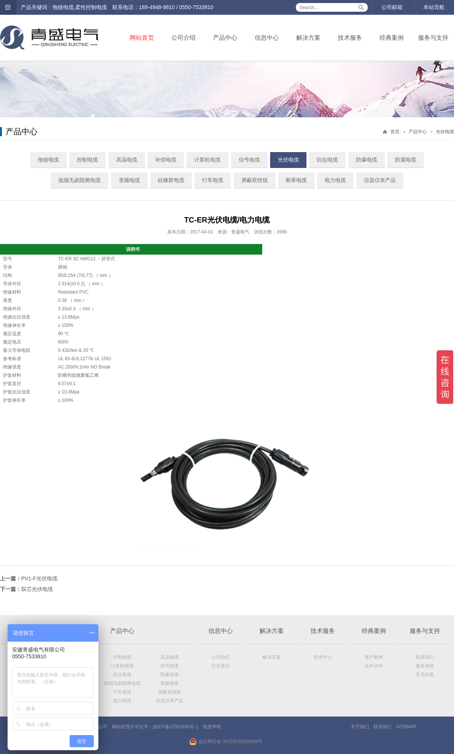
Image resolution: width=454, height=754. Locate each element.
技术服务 (350, 37)
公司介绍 (183, 37)
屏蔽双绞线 (254, 180)
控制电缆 (87, 160)
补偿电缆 (165, 160)
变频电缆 (129, 180)
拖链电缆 (48, 160)
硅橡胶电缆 (171, 180)
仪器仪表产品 (380, 180)
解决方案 (308, 37)
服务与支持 (433, 37)
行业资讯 (220, 665)
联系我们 (425, 657)
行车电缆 (212, 180)
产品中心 (225, 37)
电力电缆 (335, 180)
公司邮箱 (392, 7)
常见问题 (425, 674)
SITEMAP (406, 726)
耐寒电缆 (296, 180)
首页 (395, 131)
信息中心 (267, 37)
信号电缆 (249, 160)
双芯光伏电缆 (37, 589)
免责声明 (212, 726)
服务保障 (425, 665)
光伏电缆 (445, 131)
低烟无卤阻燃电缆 (79, 180)
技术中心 (323, 657)
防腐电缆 (405, 160)
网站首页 (142, 37)
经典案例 (391, 37)
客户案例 (374, 657)
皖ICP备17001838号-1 (175, 726)
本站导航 (434, 7)
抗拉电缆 (327, 160)
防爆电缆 (366, 160)
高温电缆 (126, 160)
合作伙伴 (374, 665)
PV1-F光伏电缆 (39, 578)
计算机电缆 (207, 160)
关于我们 (360, 726)
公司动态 (220, 657)
